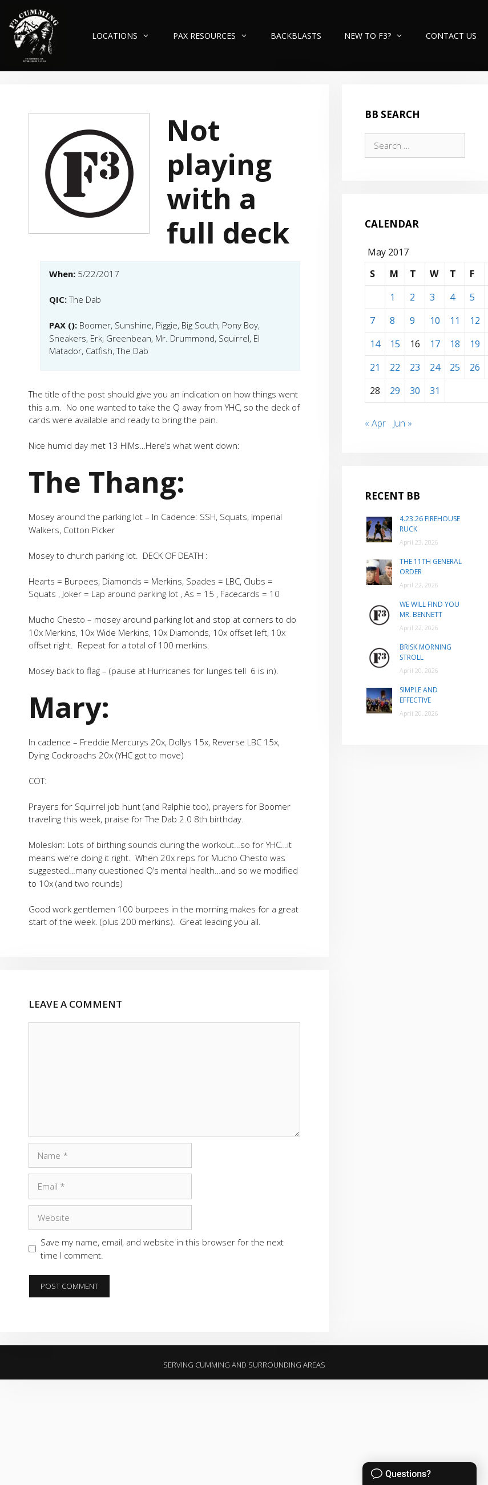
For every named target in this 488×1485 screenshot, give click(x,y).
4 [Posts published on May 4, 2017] (452, 297)
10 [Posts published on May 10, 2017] (435, 320)
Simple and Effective (419, 695)
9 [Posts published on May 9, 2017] (412, 320)
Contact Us (451, 35)
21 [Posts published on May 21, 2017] (375, 367)
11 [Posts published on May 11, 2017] (455, 320)
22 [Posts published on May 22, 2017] (395, 367)
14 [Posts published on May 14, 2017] (375, 344)
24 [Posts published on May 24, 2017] (435, 367)
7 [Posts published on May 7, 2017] (372, 320)
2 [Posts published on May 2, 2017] (412, 297)
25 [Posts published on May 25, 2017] (455, 367)
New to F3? (379, 35)
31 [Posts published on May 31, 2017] (435, 390)
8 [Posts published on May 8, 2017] (392, 320)
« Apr (375, 423)
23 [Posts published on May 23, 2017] (415, 367)
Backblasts (296, 35)
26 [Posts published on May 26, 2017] (475, 367)
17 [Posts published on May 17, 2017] (435, 344)
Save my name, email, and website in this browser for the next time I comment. (162, 1248)
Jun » (402, 423)
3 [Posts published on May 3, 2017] (432, 297)
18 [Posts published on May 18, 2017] (455, 344)
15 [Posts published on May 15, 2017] (395, 344)
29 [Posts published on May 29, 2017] (395, 390)
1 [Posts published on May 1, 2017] (392, 297)
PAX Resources (216, 35)
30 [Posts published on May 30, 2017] (415, 390)
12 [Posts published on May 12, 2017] (475, 320)
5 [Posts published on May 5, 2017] (472, 297)
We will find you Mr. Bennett (429, 609)
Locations (126, 35)
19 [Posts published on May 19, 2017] (475, 344)
